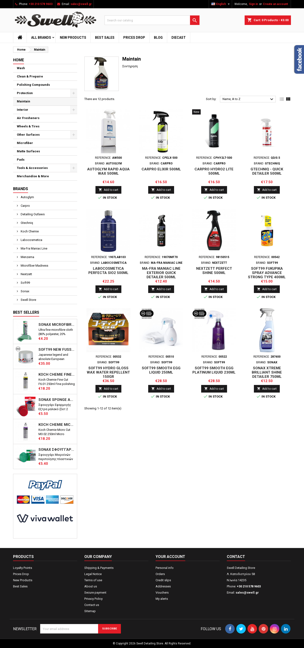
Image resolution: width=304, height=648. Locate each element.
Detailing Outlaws (32, 214)
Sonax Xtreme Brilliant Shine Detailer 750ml (267, 372)
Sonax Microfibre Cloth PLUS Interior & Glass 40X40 (56, 324)
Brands (20, 189)
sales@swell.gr (81, 4)
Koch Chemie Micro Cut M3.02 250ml (56, 424)
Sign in (253, 4)
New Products (73, 37)
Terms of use (93, 580)
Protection (25, 93)
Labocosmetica (31, 240)
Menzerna (27, 257)
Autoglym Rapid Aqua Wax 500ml (108, 171)
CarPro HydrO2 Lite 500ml (214, 171)
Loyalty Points (22, 568)
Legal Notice (93, 574)
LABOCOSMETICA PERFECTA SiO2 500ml (108, 270)
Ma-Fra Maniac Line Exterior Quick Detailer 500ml (161, 272)
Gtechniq (26, 223)
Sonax (24, 291)
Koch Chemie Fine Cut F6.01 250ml (56, 374)
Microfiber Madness (34, 265)
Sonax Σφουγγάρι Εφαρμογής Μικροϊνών (56, 449)
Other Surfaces (28, 134)
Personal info (165, 568)
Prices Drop (134, 37)
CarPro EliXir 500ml (161, 169)
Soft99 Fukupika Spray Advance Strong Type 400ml (267, 272)
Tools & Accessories (32, 168)
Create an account (275, 4)
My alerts (162, 598)
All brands (41, 37)
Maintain (23, 101)
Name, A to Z (249, 99)
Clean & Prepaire (30, 76)
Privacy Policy (93, 598)
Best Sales (104, 37)
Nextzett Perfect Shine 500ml (214, 270)
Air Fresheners (28, 118)
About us (90, 586)
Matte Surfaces (28, 151)
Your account (170, 556)
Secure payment (95, 592)
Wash (21, 68)
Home (18, 60)
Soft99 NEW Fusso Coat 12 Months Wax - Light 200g (56, 349)
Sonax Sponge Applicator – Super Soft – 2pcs (56, 400)
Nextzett (26, 274)
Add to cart (108, 190)
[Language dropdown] (221, 4)
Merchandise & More (33, 176)
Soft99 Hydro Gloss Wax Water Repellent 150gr (108, 372)
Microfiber (25, 143)
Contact (236, 556)
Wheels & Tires (28, 126)
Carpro (25, 205)
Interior (22, 109)
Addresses (163, 586)
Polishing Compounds (33, 84)
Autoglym (27, 197)
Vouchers (162, 592)
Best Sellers (26, 312)
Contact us (91, 605)
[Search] (152, 20)
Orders (160, 574)
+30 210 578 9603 (40, 4)
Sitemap (90, 611)
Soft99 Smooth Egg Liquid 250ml (161, 370)
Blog (158, 37)
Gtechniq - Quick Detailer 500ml (267, 171)
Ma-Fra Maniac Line (33, 248)
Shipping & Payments (99, 568)
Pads (20, 159)
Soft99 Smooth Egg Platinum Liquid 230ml (214, 370)
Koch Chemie (29, 231)
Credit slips (163, 580)
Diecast (178, 37)
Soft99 (25, 282)
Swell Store (28, 300)
